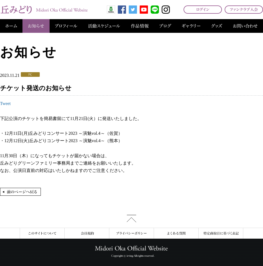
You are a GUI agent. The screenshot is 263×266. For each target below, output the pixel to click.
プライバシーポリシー (131, 233)
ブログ (165, 26)
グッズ (217, 26)
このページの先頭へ (131, 218)
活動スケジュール (104, 26)
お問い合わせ (245, 26)
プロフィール (66, 26)
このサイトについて (42, 233)
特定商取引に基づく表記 (220, 233)
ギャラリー (191, 26)
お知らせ (36, 26)
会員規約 (86, 233)
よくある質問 (176, 233)
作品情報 (139, 26)
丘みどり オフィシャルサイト (44, 9)
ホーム (11, 26)
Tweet (5, 103)
